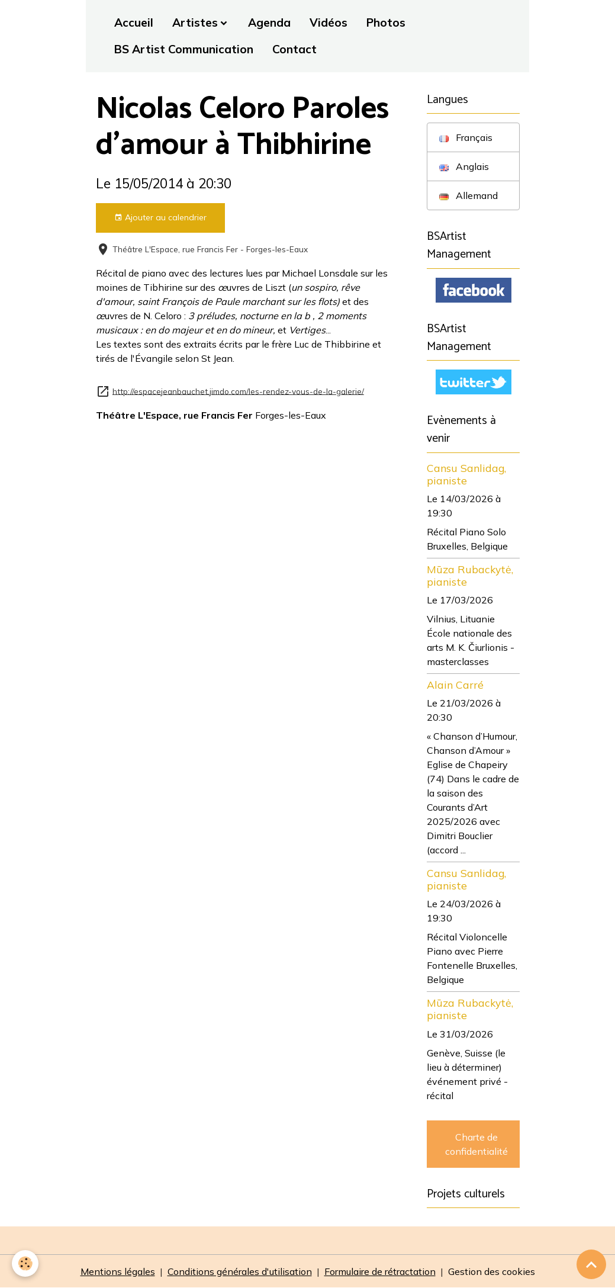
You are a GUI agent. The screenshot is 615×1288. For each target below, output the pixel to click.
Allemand (468, 195)
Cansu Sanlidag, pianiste (466, 474)
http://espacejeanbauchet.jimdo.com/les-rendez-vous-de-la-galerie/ (238, 391)
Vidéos (328, 22)
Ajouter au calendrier (160, 217)
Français (465, 137)
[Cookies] (25, 1263)
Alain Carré (455, 684)
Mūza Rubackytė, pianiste (470, 575)
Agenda (269, 22)
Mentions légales (118, 1271)
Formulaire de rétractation (380, 1271)
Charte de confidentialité (476, 1144)
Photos (385, 22)
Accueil (133, 22)
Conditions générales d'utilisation (240, 1271)
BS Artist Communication (183, 49)
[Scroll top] (591, 1264)
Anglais (464, 166)
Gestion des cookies (491, 1271)
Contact (294, 49)
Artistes (195, 22)
